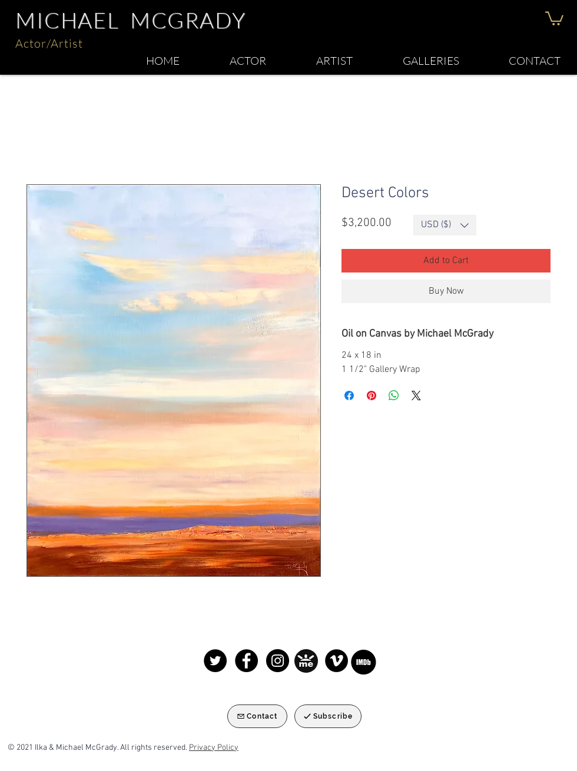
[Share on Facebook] (349, 395)
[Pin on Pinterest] (371, 395)
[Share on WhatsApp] (394, 395)
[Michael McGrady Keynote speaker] (336, 660)
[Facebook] (246, 660)
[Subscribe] (328, 716)
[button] (554, 17)
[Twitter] (215, 660)
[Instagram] (277, 660)
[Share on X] (416, 395)
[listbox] (444, 225)
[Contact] (257, 716)
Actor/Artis (46, 43)
